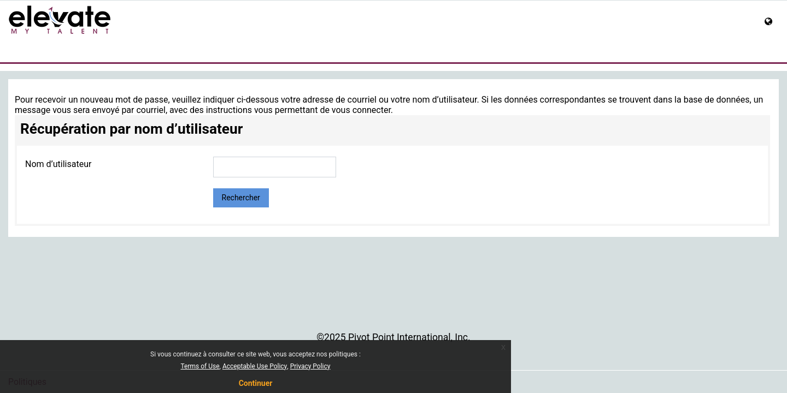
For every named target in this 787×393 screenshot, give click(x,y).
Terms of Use (200, 366)
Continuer (256, 383)
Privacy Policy (310, 366)
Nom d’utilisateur (58, 164)
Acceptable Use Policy (254, 366)
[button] (772, 22)
